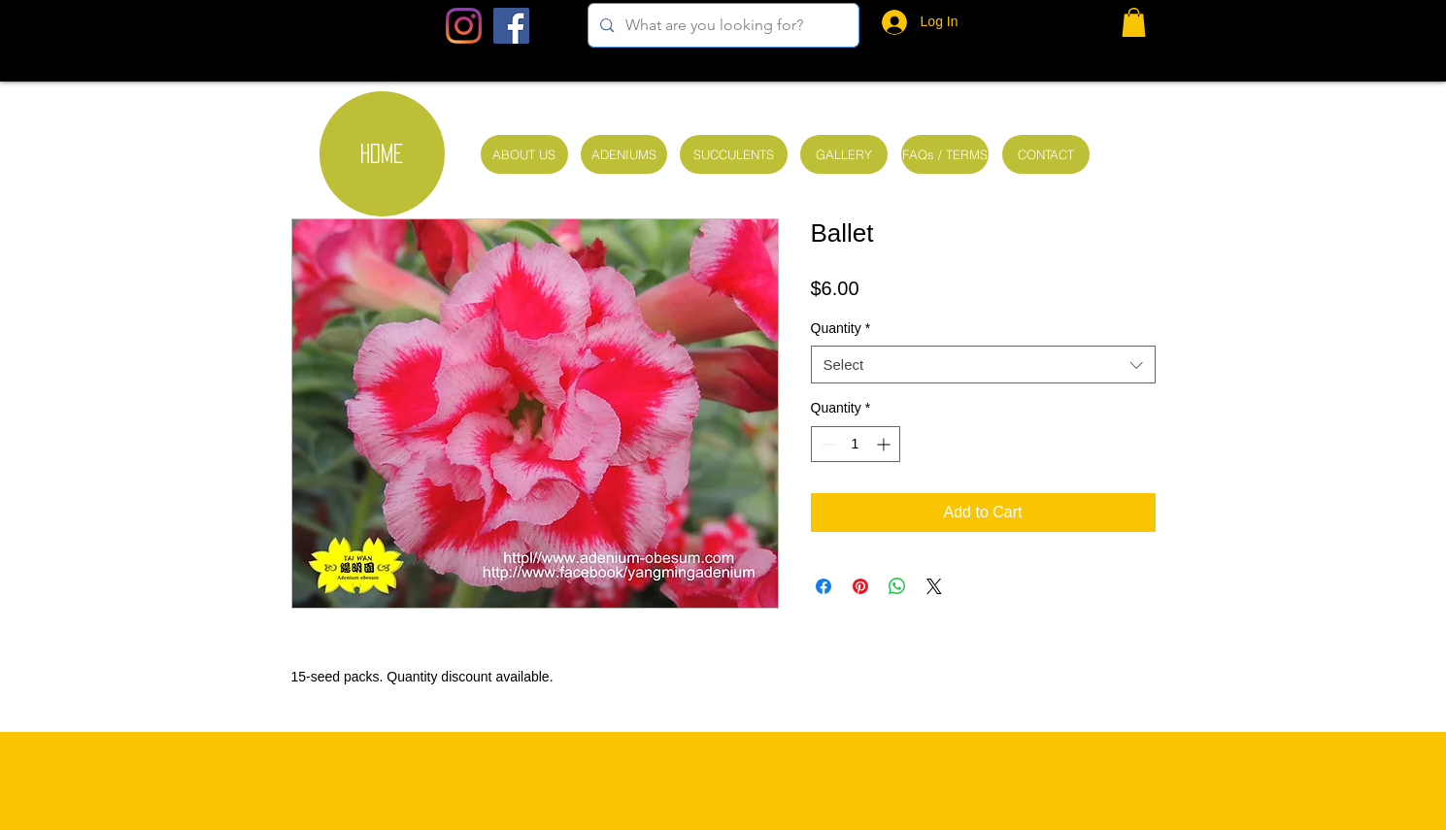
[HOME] (382, 153)
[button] (1134, 22)
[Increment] (885, 444)
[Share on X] (934, 586)
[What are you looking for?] (721, 25)
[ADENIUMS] (624, 154)
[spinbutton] (855, 444)
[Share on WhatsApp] (897, 586)
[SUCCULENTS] (734, 154)
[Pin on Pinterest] (860, 586)
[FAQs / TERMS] (945, 154)
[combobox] (983, 364)
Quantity (841, 328)
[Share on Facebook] (823, 586)
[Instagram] (464, 26)
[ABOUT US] (524, 154)
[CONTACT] (1046, 154)
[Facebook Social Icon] (511, 26)
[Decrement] (826, 444)
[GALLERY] (844, 154)
